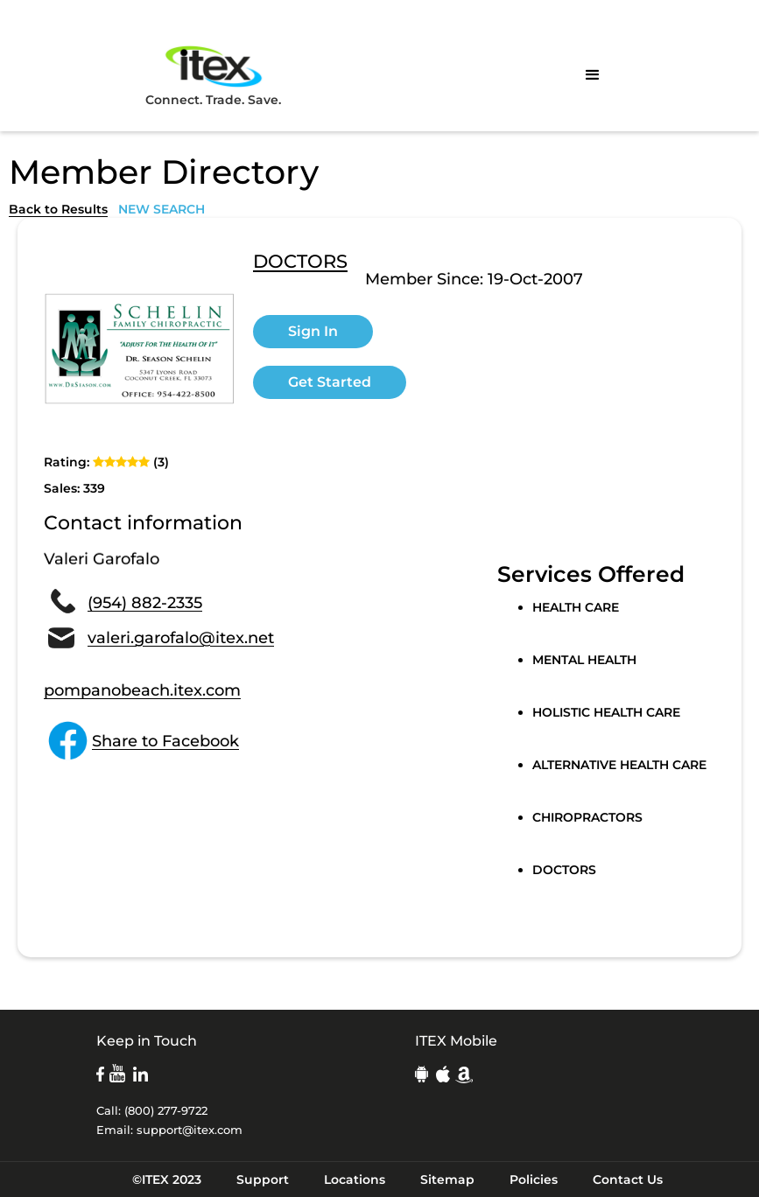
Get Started (329, 382)
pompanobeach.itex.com (142, 690)
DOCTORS (300, 262)
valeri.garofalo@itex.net (181, 638)
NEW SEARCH (161, 209)
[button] (593, 75)
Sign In (313, 331)
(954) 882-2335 (145, 603)
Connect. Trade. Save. (213, 75)
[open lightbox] (139, 348)
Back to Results (58, 209)
